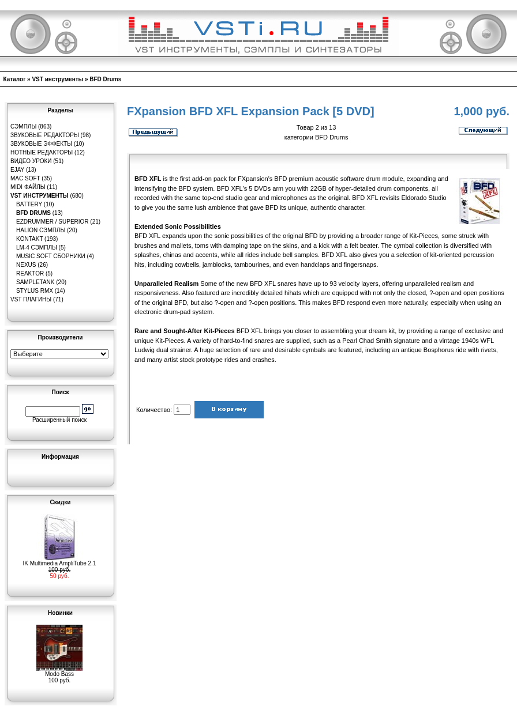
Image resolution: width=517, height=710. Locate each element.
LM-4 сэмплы (36, 247)
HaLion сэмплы (40, 230)
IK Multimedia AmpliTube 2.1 (59, 561)
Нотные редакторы (41, 152)
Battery (29, 204)
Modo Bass (59, 671)
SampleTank (35, 282)
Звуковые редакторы (44, 135)
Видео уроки (30, 161)
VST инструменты (57, 79)
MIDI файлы (28, 187)
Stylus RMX (34, 291)
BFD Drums (105, 79)
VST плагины (30, 299)
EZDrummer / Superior (52, 221)
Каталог (14, 79)
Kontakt (29, 239)
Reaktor (30, 273)
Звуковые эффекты (41, 144)
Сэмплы (23, 126)
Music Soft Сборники (50, 256)
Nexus (26, 265)
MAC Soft (25, 178)
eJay (17, 170)
